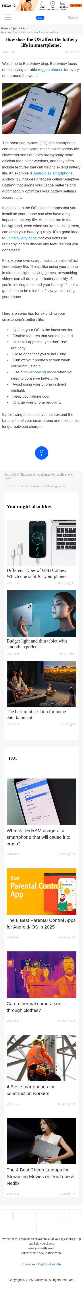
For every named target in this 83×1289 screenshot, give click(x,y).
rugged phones (50, 70)
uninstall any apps (21, 238)
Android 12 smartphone (53, 173)
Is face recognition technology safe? (43, 486)
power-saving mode (39, 372)
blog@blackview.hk (49, 1264)
